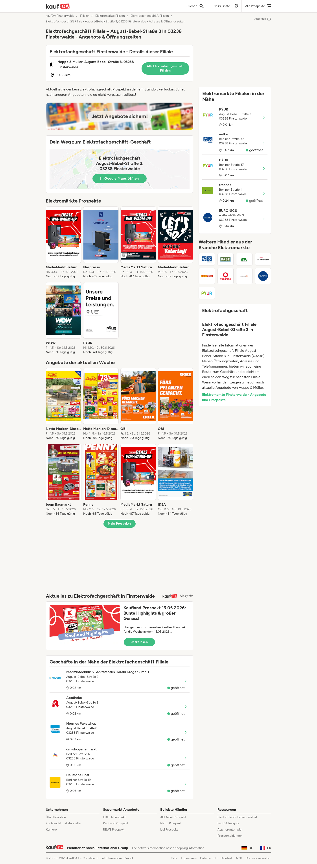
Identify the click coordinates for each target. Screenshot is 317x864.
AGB (239, 858)
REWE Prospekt (113, 829)
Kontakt (226, 858)
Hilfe (174, 858)
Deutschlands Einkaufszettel (237, 817)
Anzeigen (262, 19)
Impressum (189, 858)
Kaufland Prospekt (115, 823)
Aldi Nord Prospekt (173, 817)
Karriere (51, 829)
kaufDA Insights (228, 823)
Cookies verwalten (258, 858)
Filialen (85, 15)
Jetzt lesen (139, 642)
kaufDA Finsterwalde (60, 15)
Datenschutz (209, 858)
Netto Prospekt (170, 823)
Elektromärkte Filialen (110, 15)
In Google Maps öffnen (119, 178)
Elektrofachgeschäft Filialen (150, 15)
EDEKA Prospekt (114, 817)
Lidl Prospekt (169, 829)
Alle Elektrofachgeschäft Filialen (165, 68)
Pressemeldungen (230, 836)
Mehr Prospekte (119, 523)
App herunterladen (230, 829)
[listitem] (63, 242)
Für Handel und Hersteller (63, 823)
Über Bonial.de (56, 817)
